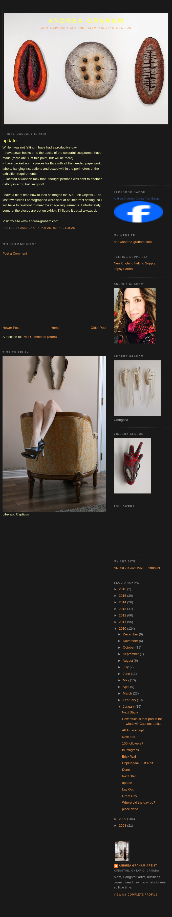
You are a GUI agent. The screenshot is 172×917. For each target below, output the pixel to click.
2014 (123, 602)
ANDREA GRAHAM (86, 20)
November (131, 641)
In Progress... (131, 750)
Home (55, 328)
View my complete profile (136, 894)
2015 (123, 596)
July (126, 667)
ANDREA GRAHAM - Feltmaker (137, 568)
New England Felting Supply (134, 263)
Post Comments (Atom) (40, 337)
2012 (123, 615)
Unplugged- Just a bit (137, 763)
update (127, 783)
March (128, 693)
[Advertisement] (40, 290)
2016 (123, 589)
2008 (123, 825)
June (127, 674)
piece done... (131, 809)
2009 (123, 819)
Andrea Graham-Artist (138, 865)
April (126, 687)
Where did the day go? (138, 802)
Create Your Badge (147, 198)
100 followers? (132, 743)
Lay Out (128, 789)
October (129, 647)
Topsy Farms (123, 269)
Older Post (98, 328)
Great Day (129, 796)
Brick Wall (129, 756)
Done (126, 770)
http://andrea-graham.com (133, 242)
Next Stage (130, 712)
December (131, 634)
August (128, 660)
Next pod (128, 737)
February (130, 700)
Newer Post (11, 328)
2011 (123, 622)
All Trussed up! (133, 730)
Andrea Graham (124, 198)
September (131, 654)
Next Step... (130, 776)
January (129, 706)
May (126, 680)
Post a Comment (15, 253)
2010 (123, 628)
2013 (123, 609)
